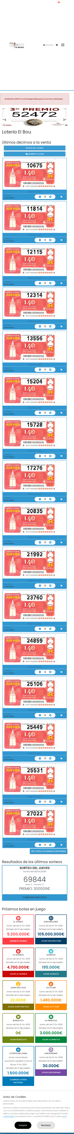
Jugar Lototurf (51, 1006)
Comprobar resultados (35, 897)
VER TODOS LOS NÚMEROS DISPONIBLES (48, 851)
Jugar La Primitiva (51, 1039)
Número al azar (35, 154)
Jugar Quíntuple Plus (18, 1006)
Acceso (48, 45)
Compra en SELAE (8, 1133)
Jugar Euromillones (51, 941)
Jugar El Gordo (18, 941)
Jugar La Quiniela (18, 974)
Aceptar (23, 1125)
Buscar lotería (34, 148)
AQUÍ (64, 1116)
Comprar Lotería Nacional (18, 1081)
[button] (5, 119)
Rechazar (46, 1125)
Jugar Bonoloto (18, 1039)
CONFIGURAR (8, 1116)
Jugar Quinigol (51, 974)
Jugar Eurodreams (51, 1072)
